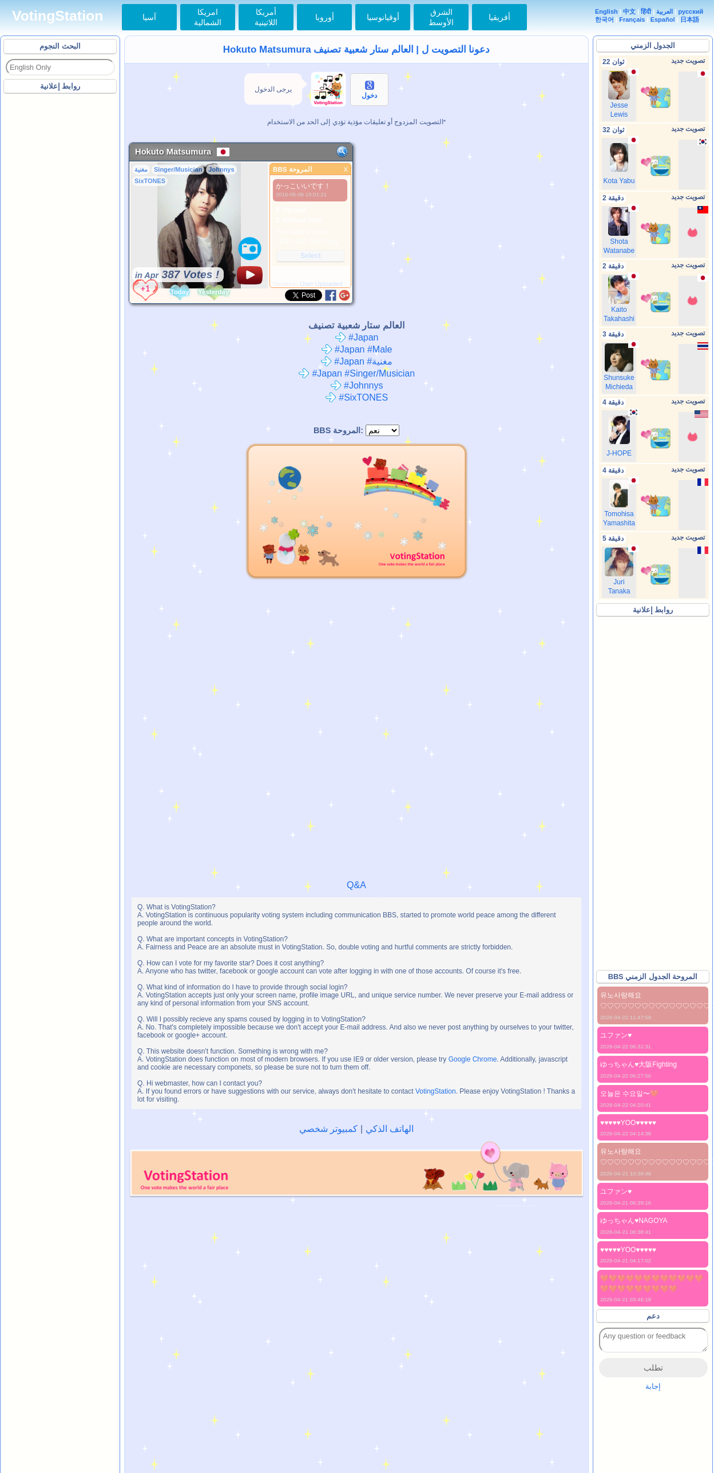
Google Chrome (473, 1059)
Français (632, 19)
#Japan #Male (356, 349)
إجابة (653, 1386)
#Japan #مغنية (356, 361)
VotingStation (57, 15)
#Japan (357, 337)
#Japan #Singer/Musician (356, 373)
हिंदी (646, 11)
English (606, 11)
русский (691, 11)
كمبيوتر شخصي (328, 1129)
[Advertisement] (60, 268)
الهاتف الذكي (390, 1129)
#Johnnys (356, 385)
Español (662, 19)
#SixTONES (356, 397)
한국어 (604, 19)
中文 (629, 11)
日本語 (689, 19)
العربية (664, 11)
